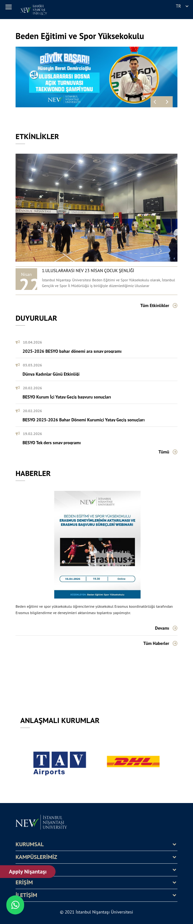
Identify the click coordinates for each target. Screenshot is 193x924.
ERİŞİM (24, 882)
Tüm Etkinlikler (154, 305)
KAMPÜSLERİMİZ (36, 857)
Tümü (163, 451)
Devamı (162, 628)
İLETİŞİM (26, 895)
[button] (9, 7)
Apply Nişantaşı (28, 871)
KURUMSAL (30, 844)
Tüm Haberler (156, 643)
